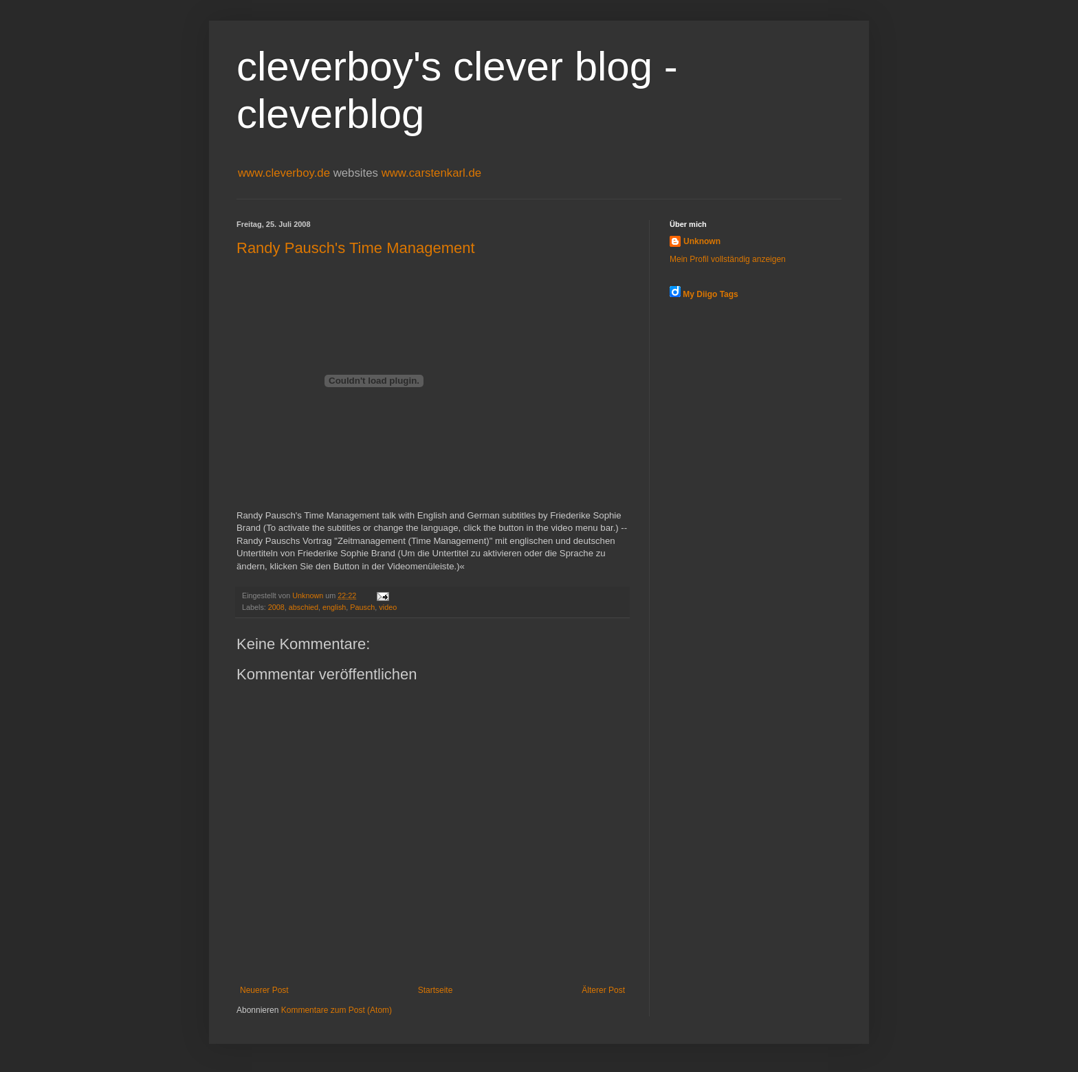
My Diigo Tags (710, 294)
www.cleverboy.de (285, 172)
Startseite (435, 990)
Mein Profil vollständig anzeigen (728, 259)
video (388, 607)
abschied (303, 607)
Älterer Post (603, 990)
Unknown (701, 241)
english (334, 607)
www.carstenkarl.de (432, 172)
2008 (276, 607)
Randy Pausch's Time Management (355, 247)
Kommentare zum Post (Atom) (336, 1010)
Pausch (362, 607)
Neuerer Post (264, 990)
